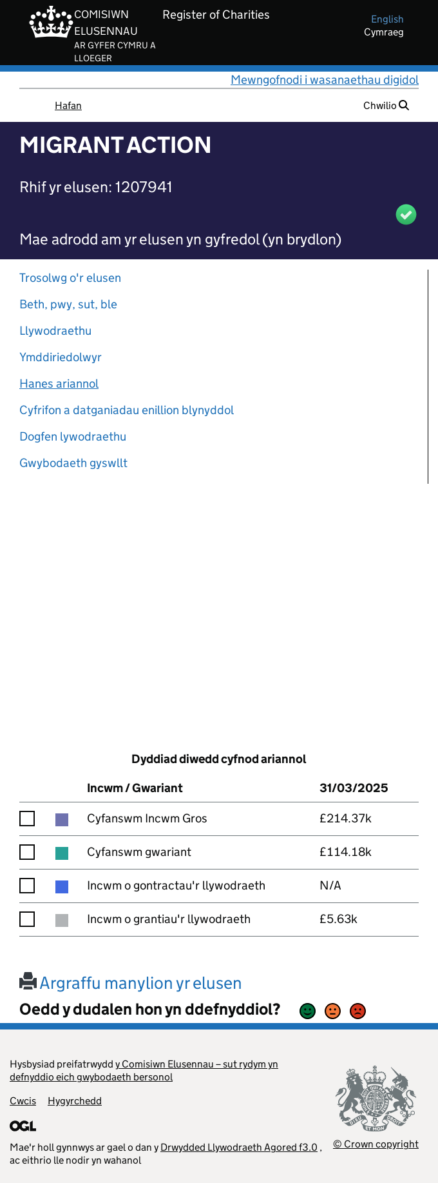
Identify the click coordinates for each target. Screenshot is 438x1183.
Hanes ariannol (59, 383)
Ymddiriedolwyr (60, 357)
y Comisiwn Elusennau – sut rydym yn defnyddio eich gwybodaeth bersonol (144, 1070)
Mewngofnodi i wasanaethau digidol (325, 79)
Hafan (68, 105)
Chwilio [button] (386, 105)
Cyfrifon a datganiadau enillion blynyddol (126, 410)
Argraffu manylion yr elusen (130, 982)
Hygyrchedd (75, 1101)
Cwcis (23, 1101)
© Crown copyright (376, 1144)
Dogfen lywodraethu (72, 436)
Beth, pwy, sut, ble (68, 304)
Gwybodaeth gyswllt (73, 462)
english (387, 19)
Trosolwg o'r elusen (70, 277)
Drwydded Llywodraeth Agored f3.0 (239, 1147)
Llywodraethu (55, 330)
